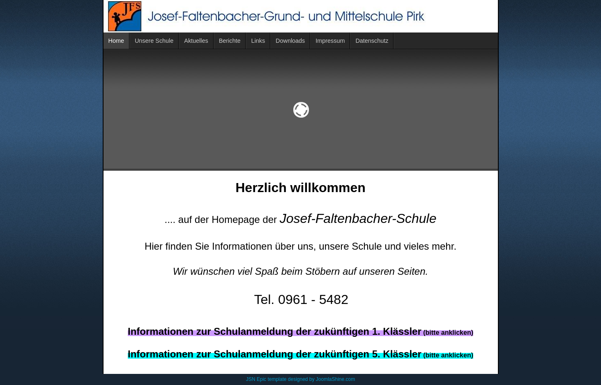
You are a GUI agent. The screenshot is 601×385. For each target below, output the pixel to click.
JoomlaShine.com (335, 379)
